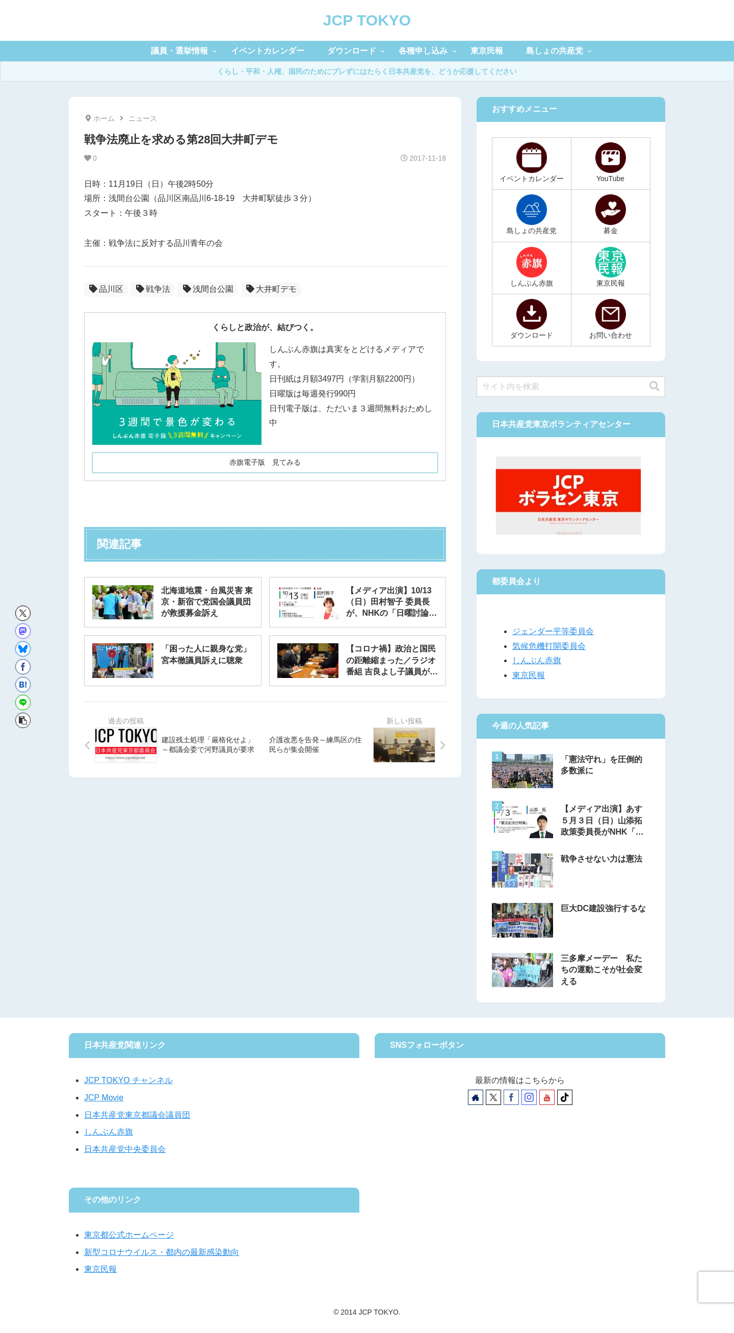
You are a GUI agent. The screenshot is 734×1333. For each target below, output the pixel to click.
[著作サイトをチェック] (475, 1097)
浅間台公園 (208, 289)
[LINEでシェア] (23, 702)
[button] (23, 720)
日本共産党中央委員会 (125, 1149)
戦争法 (153, 289)
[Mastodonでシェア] (23, 631)
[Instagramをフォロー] (529, 1097)
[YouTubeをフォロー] (547, 1097)
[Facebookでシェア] (23, 666)
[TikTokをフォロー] (564, 1097)
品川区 (106, 289)
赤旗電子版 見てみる (265, 462)
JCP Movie (103, 1097)
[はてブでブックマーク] (23, 684)
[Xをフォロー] (493, 1097)
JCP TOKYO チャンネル (128, 1080)
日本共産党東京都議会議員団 (137, 1115)
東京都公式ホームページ (129, 1234)
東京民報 (528, 675)
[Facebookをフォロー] (511, 1097)
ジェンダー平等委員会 (553, 631)
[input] (571, 386)
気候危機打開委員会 (549, 646)
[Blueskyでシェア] (23, 649)
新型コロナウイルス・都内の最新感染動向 (161, 1252)
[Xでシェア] (23, 613)
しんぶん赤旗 (536, 660)
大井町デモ (271, 289)
